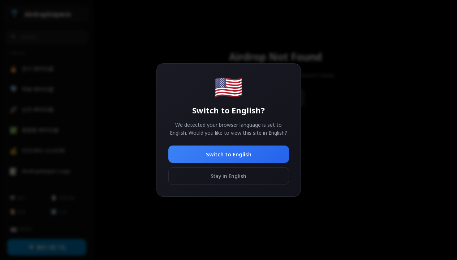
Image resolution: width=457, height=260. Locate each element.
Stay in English (228, 176)
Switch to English (228, 154)
